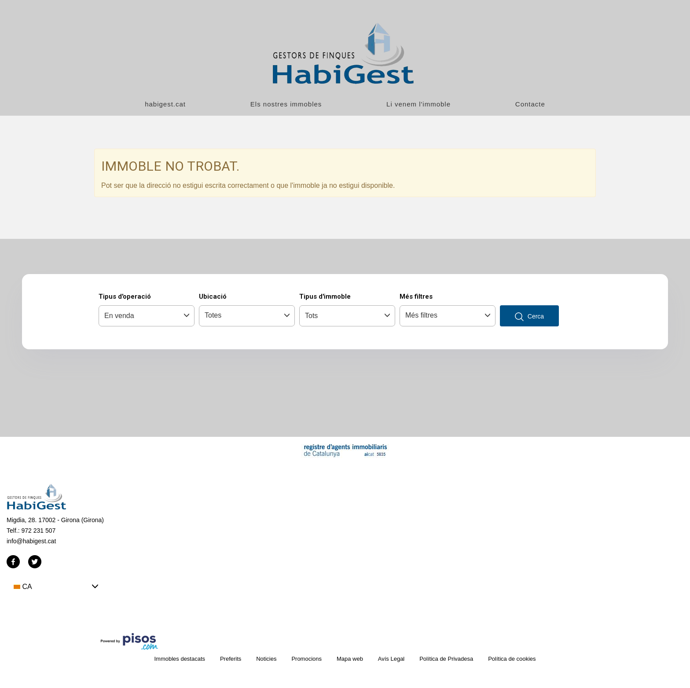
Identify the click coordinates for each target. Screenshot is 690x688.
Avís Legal (391, 658)
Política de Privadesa (446, 658)
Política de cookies (512, 658)
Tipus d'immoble (325, 296)
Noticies (266, 658)
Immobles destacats (179, 658)
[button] (56, 586)
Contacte (530, 104)
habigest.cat (165, 104)
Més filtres (416, 296)
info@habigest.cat (31, 541)
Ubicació (213, 296)
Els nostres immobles (286, 104)
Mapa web (350, 658)
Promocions (306, 658)
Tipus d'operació (125, 296)
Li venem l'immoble (418, 104)
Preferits (230, 658)
